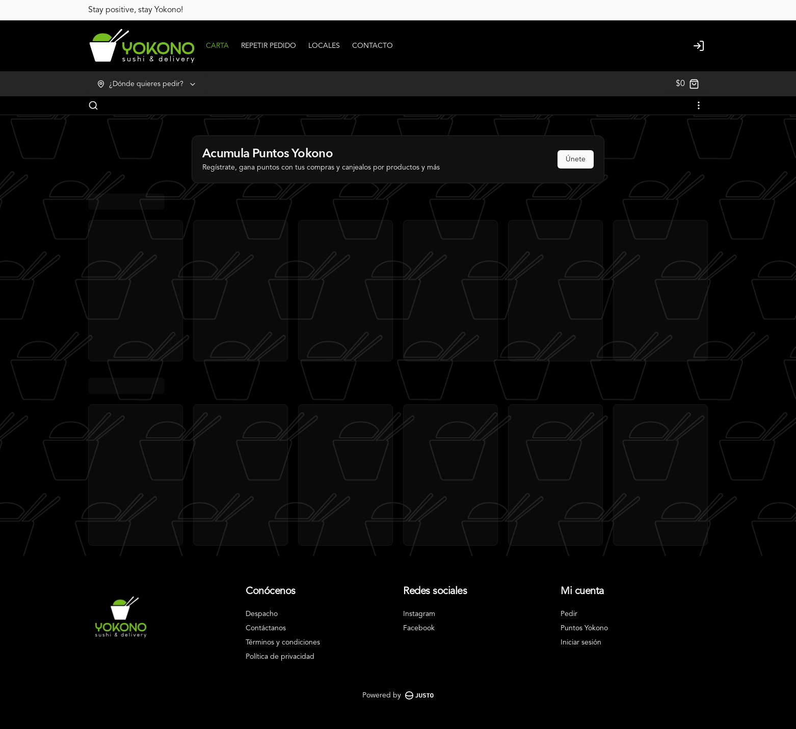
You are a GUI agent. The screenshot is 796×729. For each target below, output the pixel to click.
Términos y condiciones (283, 642)
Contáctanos (266, 628)
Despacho (262, 614)
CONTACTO (372, 45)
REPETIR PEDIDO (268, 45)
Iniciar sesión (581, 642)
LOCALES (324, 45)
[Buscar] (93, 105)
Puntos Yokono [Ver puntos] (584, 628)
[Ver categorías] (698, 105)
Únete (576, 159)
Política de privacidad (280, 656)
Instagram (419, 614)
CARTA (217, 45)
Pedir (569, 614)
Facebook (419, 628)
